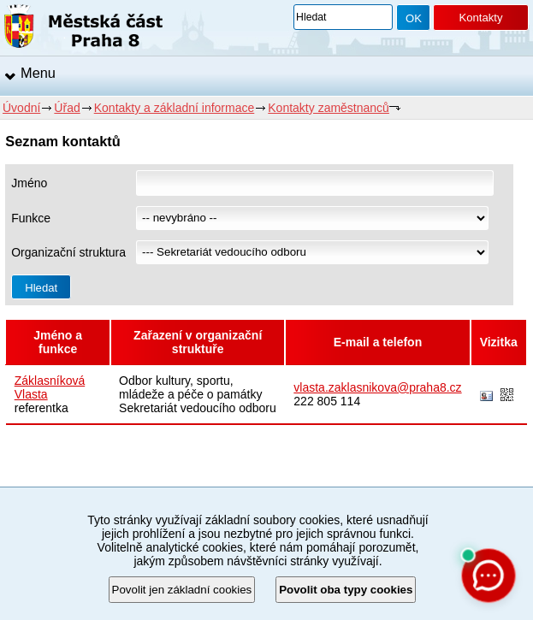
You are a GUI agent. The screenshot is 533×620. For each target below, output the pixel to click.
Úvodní (21, 108)
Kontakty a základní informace (174, 108)
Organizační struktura (68, 252)
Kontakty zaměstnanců (328, 108)
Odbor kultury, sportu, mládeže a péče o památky (190, 387)
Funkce (30, 218)
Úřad (67, 108)
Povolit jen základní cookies (182, 589)
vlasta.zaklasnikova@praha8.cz (377, 387)
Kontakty (480, 17)
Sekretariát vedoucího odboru (197, 408)
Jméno (29, 183)
